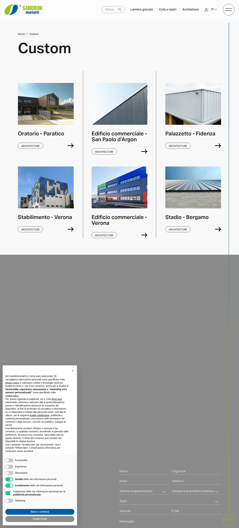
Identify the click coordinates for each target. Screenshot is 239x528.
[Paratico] (71, 145)
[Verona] (71, 229)
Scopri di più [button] (40, 519)
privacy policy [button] (12, 382)
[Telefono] (196, 482)
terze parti (57, 399)
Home (21, 34)
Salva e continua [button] (40, 511)
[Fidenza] (218, 145)
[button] (214, 9)
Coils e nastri (167, 9)
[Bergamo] (218, 229)
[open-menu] (229, 9)
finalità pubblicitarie (39, 415)
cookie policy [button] (12, 395)
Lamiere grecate (141, 9)
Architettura (190, 9)
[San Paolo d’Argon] (144, 151)
